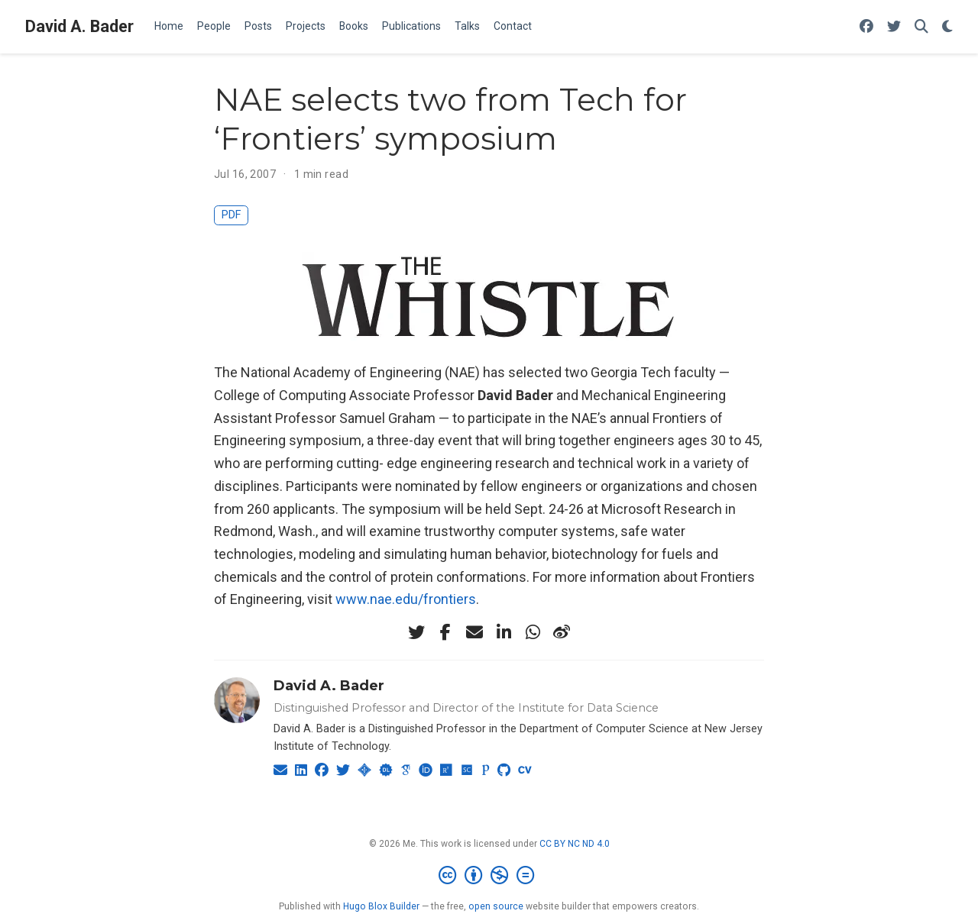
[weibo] (561, 632)
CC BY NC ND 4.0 (574, 843)
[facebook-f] (445, 632)
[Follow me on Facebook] (866, 27)
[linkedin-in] (503, 632)
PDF (231, 214)
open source (495, 906)
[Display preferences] (947, 27)
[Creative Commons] (489, 876)
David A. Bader (79, 26)
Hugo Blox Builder (381, 906)
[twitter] (416, 632)
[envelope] (474, 632)
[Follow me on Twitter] (894, 27)
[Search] (921, 27)
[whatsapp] (532, 632)
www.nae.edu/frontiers (405, 599)
